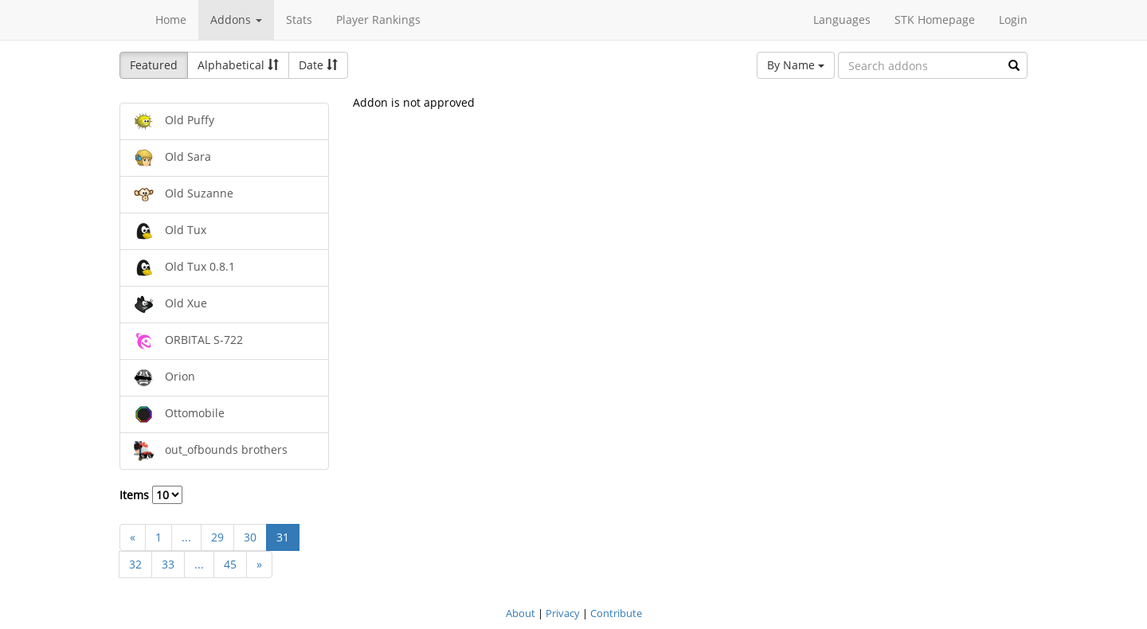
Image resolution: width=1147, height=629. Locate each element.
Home (170, 19)
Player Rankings (378, 19)
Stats (299, 19)
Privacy (563, 613)
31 (282, 537)
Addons (236, 19)
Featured (154, 64)
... (186, 537)
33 (168, 564)
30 (250, 537)
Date (318, 64)
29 (217, 537)
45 (230, 564)
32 (135, 564)
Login (1013, 19)
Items (150, 495)
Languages (842, 19)
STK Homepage (935, 19)
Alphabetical (238, 64)
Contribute (616, 613)
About (520, 613)
